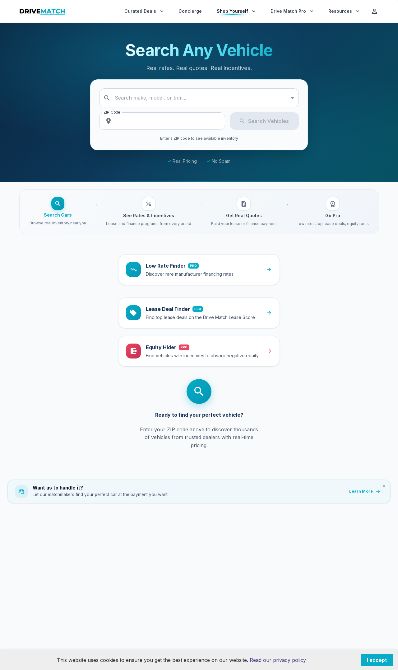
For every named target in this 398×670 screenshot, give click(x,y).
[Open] (292, 98)
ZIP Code (112, 112)
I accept (377, 660)
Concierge (190, 11)
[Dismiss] (384, 486)
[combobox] (200, 98)
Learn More (365, 491)
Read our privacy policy (278, 660)
